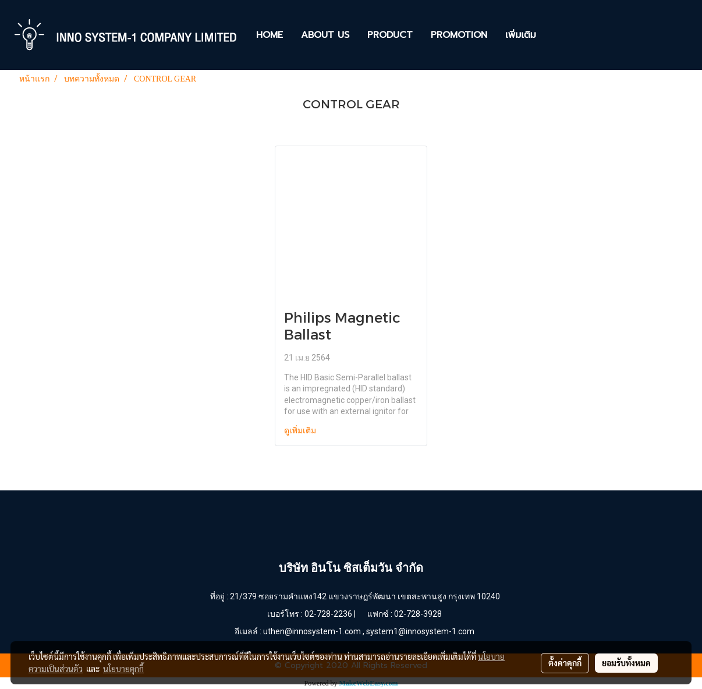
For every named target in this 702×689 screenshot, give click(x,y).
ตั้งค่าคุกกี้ (565, 663)
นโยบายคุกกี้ (123, 668)
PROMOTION (459, 35)
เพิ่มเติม (520, 35)
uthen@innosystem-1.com (312, 631)
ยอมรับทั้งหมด (626, 663)
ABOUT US (325, 35)
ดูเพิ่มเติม (301, 430)
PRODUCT (390, 35)
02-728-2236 (328, 614)
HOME (269, 35)
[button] (555, 35)
